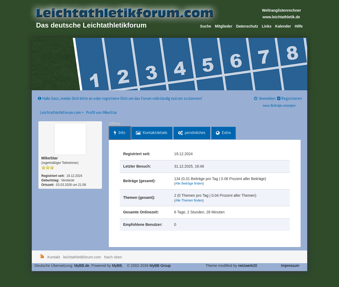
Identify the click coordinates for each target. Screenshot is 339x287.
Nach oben (113, 257)
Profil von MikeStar (101, 112)
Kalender (283, 26)
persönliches (192, 133)
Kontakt (53, 257)
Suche (205, 26)
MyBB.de (81, 265)
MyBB (117, 265)
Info (119, 133)
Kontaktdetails (151, 133)
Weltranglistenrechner (281, 10)
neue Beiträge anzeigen (279, 105)
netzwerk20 (247, 265)
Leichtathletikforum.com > (62, 112)
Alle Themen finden (189, 200)
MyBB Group (160, 265)
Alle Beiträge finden (189, 183)
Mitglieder (223, 26)
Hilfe (299, 26)
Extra (223, 133)
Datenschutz (247, 26)
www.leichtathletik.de (281, 17)
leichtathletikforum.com (82, 257)
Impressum (290, 265)
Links (266, 26)
